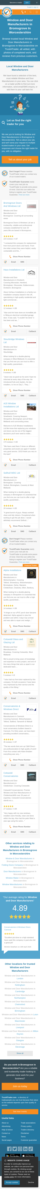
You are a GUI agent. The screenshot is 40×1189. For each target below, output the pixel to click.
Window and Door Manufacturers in (20, 1014)
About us (5, 1123)
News (4, 1137)
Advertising (6, 1126)
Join (26, 2)
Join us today (20, 1086)
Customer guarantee (29, 1140)
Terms (23, 1137)
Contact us (6, 1133)
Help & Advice (7, 1130)
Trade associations (28, 1123)
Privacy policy (26, 1126)
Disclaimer (25, 1133)
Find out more (24, 195)
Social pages (7, 1140)
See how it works (20, 1111)
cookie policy (9, 1177)
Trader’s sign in (32, 7)
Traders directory (27, 1130)
